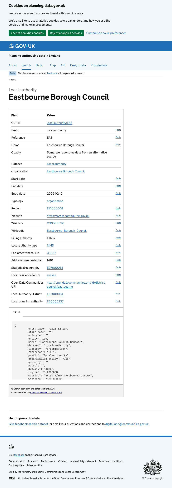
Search (26, 65)
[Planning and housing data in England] (22, 46)
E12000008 (55, 208)
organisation (55, 201)
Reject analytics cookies (66, 33)
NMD (50, 245)
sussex (51, 275)
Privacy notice (34, 465)
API (63, 65)
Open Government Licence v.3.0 (46, 392)
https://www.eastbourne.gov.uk (68, 216)
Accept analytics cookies (27, 33)
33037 (51, 253)
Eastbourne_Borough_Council (67, 230)
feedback (52, 73)
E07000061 (55, 268)
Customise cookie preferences (106, 33)
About (13, 65)
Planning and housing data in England (34, 56)
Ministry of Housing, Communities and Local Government (53, 471)
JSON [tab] (16, 312)
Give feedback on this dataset (28, 424)
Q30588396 (55, 223)
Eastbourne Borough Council (66, 171)
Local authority (56, 164)
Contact (62, 461)
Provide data (99, 65)
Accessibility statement (83, 461)
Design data (78, 65)
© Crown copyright (152, 478)
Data (40, 65)
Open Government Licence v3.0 (71, 478)
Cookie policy (16, 465)
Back (13, 79)
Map (53, 65)
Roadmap (32, 461)
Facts (118, 129)
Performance (48, 461)
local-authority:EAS (59, 123)
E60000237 (55, 301)
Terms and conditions (111, 461)
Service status (17, 461)
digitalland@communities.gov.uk (127, 424)
